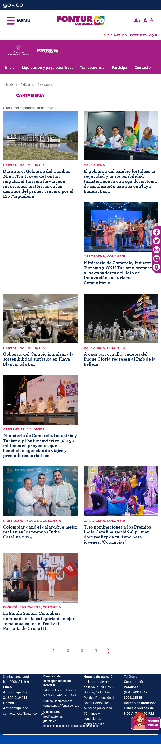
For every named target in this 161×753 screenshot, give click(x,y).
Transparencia (92, 67)
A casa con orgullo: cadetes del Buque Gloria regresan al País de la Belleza (120, 359)
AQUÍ (153, 35)
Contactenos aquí (16, 676)
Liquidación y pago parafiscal (47, 67)
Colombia (36, 165)
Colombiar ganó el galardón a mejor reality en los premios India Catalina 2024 (40, 532)
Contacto (142, 67)
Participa (119, 67)
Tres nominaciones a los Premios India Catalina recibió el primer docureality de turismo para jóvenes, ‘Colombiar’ (117, 534)
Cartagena (14, 165)
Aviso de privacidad (98, 708)
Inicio (10, 67)
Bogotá (34, 520)
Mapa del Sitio (94, 724)
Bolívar (25, 85)
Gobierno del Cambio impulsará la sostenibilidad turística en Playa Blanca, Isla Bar (38, 359)
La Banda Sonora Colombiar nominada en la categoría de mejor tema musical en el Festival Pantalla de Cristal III (39, 621)
